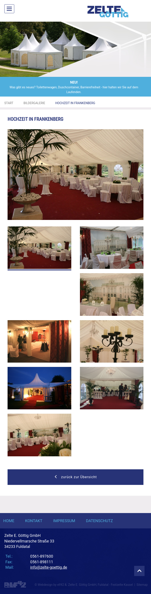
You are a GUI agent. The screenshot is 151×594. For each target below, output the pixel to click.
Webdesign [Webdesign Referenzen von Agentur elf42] (45, 584)
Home (8, 520)
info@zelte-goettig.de (48, 567)
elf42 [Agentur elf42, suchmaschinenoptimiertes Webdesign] (60, 584)
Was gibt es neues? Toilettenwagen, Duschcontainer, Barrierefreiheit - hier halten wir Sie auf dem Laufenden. (74, 87)
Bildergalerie (34, 103)
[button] (11, 49)
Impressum (64, 520)
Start (8, 103)
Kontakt (33, 520)
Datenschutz (99, 520)
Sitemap (142, 584)
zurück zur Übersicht (75, 477)
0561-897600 (41, 556)
